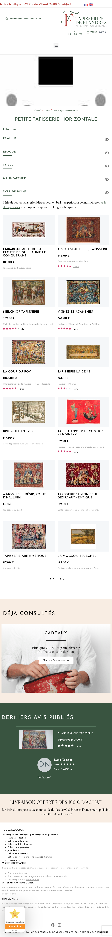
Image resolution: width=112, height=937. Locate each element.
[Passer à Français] (85, 4)
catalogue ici (32, 880)
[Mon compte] (75, 31)
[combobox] (28, 18)
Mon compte (75, 34)
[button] (56, 45)
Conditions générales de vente (44, 932)
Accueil (37, 110)
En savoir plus (9, 894)
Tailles (47, 110)
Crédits (69, 932)
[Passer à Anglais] (90, 4)
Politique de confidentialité (92, 932)
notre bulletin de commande (53, 876)
